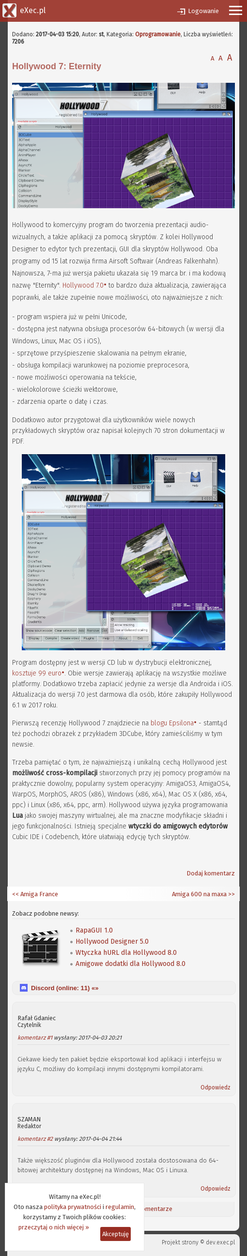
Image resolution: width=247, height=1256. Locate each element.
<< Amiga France (35, 894)
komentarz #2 (35, 1138)
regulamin (120, 1206)
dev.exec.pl (220, 1242)
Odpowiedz (216, 1087)
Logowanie (203, 11)
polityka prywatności (72, 1206)
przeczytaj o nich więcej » (53, 1227)
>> (231, 894)
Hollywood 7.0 (83, 285)
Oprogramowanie (158, 34)
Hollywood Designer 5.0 (112, 941)
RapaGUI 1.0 (94, 930)
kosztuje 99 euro (37, 673)
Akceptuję (115, 1234)
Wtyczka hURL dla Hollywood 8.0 (126, 953)
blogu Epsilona (172, 723)
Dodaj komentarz (210, 873)
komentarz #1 (34, 1037)
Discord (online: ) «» (64, 988)
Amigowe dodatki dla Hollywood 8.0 (130, 964)
